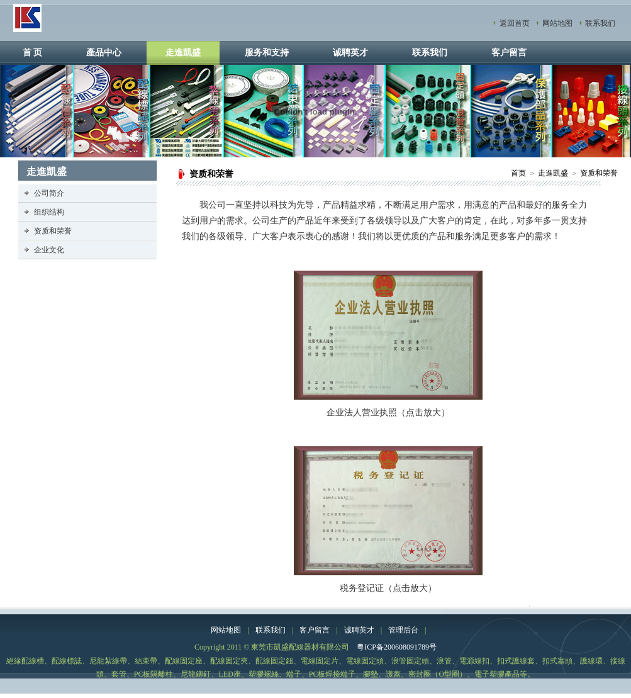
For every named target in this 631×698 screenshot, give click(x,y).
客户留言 (509, 52)
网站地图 (557, 23)
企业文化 (49, 249)
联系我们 (600, 23)
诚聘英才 (350, 52)
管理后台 (403, 630)
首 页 (33, 52)
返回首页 (515, 23)
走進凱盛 (183, 52)
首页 (518, 173)
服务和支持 (267, 52)
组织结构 (49, 212)
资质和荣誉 (599, 173)
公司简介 (49, 193)
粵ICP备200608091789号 (397, 647)
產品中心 (103, 52)
